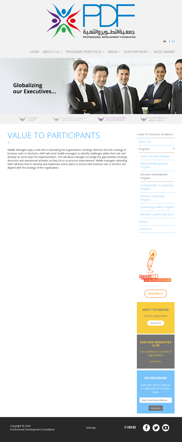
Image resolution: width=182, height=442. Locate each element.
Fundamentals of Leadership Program (156, 187)
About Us (52, 52)
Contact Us (145, 229)
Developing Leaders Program (157, 207)
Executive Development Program (154, 176)
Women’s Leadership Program (152, 197)
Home (34, 52)
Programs (144, 149)
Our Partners (137, 52)
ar (164, 41)
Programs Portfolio (84, 52)
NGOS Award (164, 52)
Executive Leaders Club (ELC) (157, 214)
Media (114, 52)
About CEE (145, 141)
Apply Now (155, 323)
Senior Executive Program (155, 156)
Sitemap (91, 427)
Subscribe (156, 408)
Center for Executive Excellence (155, 134)
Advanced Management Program (154, 165)
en (173, 41)
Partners (143, 221)
